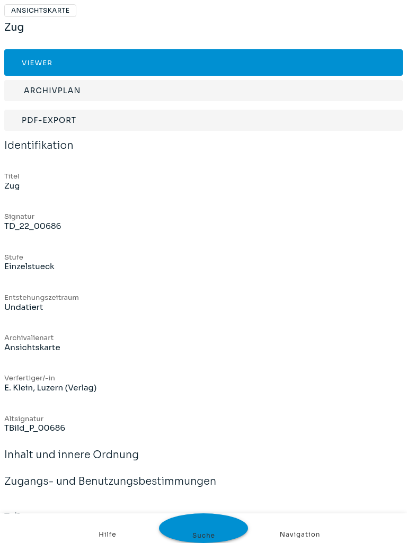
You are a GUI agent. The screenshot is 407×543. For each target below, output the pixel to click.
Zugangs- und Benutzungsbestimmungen (110, 488)
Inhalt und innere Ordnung (71, 462)
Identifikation (39, 152)
